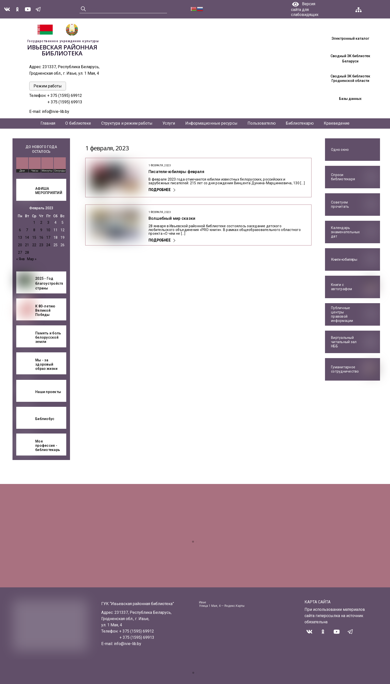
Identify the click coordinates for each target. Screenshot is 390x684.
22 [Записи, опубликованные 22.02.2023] (34, 245)
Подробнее (159, 190)
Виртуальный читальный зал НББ (343, 342)
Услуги (168, 123)
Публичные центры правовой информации (342, 314)
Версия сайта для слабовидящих (304, 9)
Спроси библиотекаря (343, 177)
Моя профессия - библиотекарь (47, 445)
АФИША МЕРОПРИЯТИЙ (48, 191)
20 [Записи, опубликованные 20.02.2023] (20, 245)
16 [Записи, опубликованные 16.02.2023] (41, 237)
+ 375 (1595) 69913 (65, 102)
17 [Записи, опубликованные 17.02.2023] (48, 237)
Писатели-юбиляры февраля (176, 171)
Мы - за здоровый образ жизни (46, 364)
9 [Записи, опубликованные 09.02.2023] (41, 230)
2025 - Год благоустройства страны (50, 283)
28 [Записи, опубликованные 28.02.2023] (27, 252)
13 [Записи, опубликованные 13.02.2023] (20, 237)
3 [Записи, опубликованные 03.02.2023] (48, 223)
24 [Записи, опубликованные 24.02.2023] (48, 245)
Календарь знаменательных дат (345, 232)
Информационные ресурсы (211, 123)
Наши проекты (48, 392)
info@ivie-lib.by (55, 111)
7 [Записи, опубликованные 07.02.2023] (27, 230)
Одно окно (340, 150)
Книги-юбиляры (344, 259)
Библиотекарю (300, 123)
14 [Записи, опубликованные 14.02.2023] (27, 237)
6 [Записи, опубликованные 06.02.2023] (20, 230)
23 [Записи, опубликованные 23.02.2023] (41, 245)
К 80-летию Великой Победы (45, 310)
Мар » (31, 259)
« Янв (20, 259)
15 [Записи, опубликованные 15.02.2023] (34, 237)
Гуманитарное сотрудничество (345, 369)
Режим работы (48, 86)
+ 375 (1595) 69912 (65, 95)
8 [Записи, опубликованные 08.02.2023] (34, 230)
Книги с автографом (341, 287)
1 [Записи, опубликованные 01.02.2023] (34, 223)
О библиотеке (78, 123)
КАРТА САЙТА (317, 602)
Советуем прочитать (340, 205)
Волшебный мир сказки (171, 218)
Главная (48, 123)
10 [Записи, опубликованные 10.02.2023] (48, 230)
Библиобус (44, 419)
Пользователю (262, 123)
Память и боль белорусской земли (48, 337)
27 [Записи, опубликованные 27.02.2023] (20, 252)
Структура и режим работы (126, 123)
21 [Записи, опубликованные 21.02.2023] (27, 245)
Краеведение (337, 123)
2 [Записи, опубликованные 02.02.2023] (41, 223)
